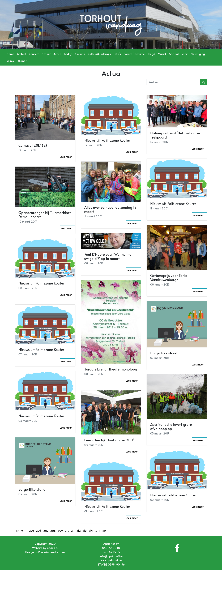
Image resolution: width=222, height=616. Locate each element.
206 (38, 530)
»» (104, 530)
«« (17, 530)
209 (60, 530)
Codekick (52, 548)
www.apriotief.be (111, 560)
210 (67, 530)
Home (10, 54)
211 (73, 530)
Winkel (11, 61)
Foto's (117, 54)
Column (80, 54)
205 (31, 530)
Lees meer (66, 156)
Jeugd (151, 54)
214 (90, 530)
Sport (185, 54)
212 (78, 530)
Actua (57, 54)
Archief (21, 54)
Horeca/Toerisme (134, 54)
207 (46, 530)
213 (84, 530)
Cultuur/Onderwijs (99, 54)
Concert (34, 54)
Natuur (46, 54)
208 (53, 530)
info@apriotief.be (111, 556)
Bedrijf (68, 54)
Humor (22, 61)
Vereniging (198, 54)
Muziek (162, 54)
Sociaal (174, 54)
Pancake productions (51, 552)
